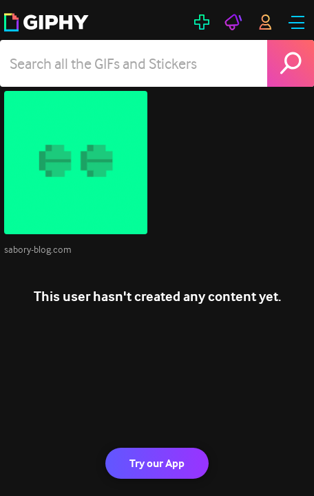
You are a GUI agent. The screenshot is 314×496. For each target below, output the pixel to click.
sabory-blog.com (38, 249)
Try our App (157, 463)
